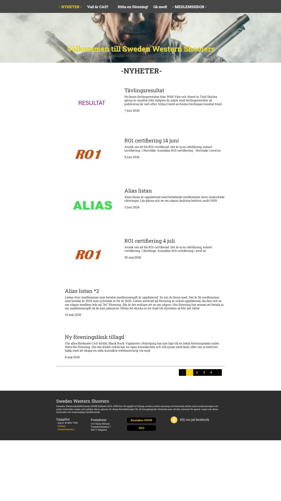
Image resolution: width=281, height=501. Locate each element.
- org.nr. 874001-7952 (67, 422)
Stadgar (62, 426)
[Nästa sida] (218, 372)
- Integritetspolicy (65, 429)
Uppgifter (63, 419)
